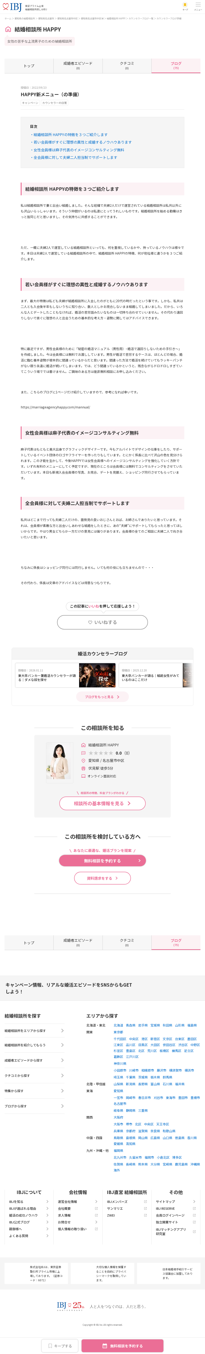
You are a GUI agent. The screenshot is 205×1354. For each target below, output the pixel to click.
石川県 (167, 1104)
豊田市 (183, 1118)
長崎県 (130, 1184)
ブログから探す (35, 1128)
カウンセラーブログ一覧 (141, 18)
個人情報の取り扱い (78, 1249)
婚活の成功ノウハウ (29, 1236)
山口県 (167, 1158)
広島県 (155, 1158)
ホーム (8, 18)
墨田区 (192, 1059)
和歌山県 (169, 1151)
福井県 (180, 1104)
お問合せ (78, 1242)
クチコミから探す (35, 1098)
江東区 (118, 1065)
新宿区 (155, 1059)
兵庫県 (118, 1151)
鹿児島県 (181, 1184)
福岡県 (118, 1171)
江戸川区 (132, 1077)
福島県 (192, 1045)
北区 (141, 1071)
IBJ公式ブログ (29, 1242)
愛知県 (118, 1111)
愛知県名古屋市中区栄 (92, 18)
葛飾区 (118, 1077)
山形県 (180, 1045)
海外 (117, 1190)
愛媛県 (118, 1164)
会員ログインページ (176, 1236)
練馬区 (176, 1071)
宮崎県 (167, 1184)
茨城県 (143, 1097)
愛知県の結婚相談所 (25, 18)
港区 (144, 1059)
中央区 (134, 1059)
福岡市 (149, 1178)
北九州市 (120, 1178)
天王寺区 (162, 1144)
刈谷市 (158, 1118)
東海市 (170, 1118)
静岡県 (130, 1131)
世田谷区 (169, 1065)
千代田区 (120, 1059)
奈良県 (155, 1151)
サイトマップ (176, 1222)
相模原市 (147, 1091)
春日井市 (144, 1118)
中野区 (195, 1065)
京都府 (130, 1151)
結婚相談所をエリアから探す (35, 1052)
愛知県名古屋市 (46, 18)
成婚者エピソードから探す (35, 1082)
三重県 (143, 1131)
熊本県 (143, 1184)
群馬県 (167, 1097)
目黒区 (143, 1065)
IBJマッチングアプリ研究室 (176, 1252)
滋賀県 (143, 1151)
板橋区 (164, 1071)
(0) (77, 65)
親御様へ (29, 1249)
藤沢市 (161, 1091)
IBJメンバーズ (127, 1222)
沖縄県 (195, 1184)
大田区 (155, 1065)
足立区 (189, 1071)
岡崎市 (130, 1118)
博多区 (177, 1178)
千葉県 (130, 1097)
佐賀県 (118, 1184)
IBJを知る (29, 1222)
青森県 (130, 1045)
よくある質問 (29, 1256)
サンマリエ (127, 1229)
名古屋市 (120, 1124)
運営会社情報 (78, 1222)
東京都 (118, 1052)
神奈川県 (120, 1084)
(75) (176, 65)
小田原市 (120, 1091)
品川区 (130, 1065)
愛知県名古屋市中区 (67, 18)
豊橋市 (195, 1118)
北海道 (118, 1045)
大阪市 (118, 1144)
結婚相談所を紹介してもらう (35, 1067)
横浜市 (189, 1091)
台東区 (180, 1059)
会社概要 (78, 1229)
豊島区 (130, 1071)
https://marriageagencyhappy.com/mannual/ (55, 407)
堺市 (129, 1144)
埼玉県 (118, 1097)
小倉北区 (163, 1178)
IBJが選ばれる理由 (29, 1229)
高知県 (130, 1164)
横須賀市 (175, 1091)
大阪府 (118, 1138)
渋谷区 (183, 1065)
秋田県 (167, 1045)
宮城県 (155, 1045)
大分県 (155, 1184)
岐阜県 (118, 1131)
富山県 (155, 1104)
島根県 (130, 1158)
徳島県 (180, 1158)
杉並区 (118, 1071)
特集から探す (35, 1113)
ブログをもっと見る (99, 696)
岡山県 (143, 1158)
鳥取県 (118, 1158)
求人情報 (78, 1236)
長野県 (143, 1104)
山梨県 (118, 1104)
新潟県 (130, 1104)
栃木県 (155, 1097)
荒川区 (152, 1071)
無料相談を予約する (126, 1346)
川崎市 (134, 1091)
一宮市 (118, 1118)
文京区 (167, 1059)
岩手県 (143, 1045)
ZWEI (127, 1236)
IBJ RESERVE (176, 1229)
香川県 (192, 1158)
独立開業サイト (176, 1242)
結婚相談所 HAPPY (116, 18)
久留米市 (135, 1178)
